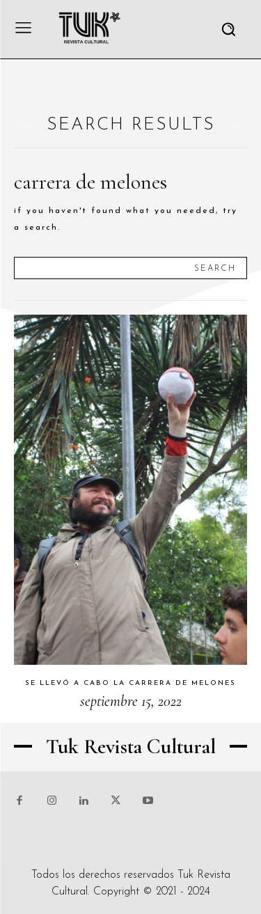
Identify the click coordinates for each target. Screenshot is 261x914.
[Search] (215, 268)
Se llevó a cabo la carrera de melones (130, 683)
